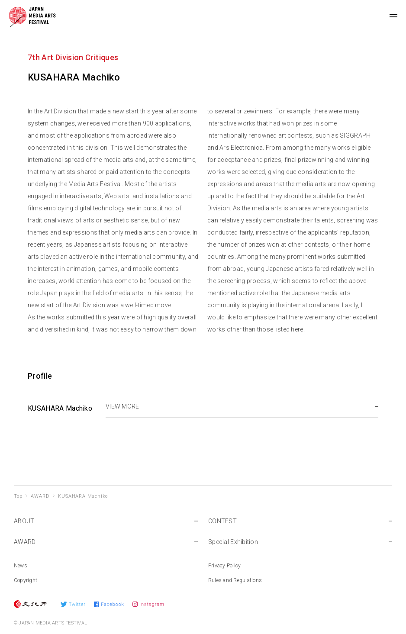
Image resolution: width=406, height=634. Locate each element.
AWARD (40, 496)
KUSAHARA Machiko (83, 496)
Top (18, 496)
